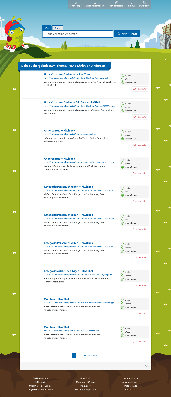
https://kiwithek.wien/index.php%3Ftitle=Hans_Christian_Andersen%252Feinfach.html (80, 106)
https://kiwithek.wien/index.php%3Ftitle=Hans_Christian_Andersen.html (76, 78)
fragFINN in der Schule (40, 386)
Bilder (58, 28)
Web (47, 28)
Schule (132, 5)
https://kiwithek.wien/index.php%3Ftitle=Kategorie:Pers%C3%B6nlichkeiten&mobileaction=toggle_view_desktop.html (80, 246)
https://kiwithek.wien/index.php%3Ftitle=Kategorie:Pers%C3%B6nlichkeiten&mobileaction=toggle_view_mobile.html (80, 190)
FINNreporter (40, 382)
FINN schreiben (40, 378)
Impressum (130, 389)
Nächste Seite (90, 355)
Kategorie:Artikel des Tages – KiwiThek (69, 271)
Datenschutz (130, 386)
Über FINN (85, 378)
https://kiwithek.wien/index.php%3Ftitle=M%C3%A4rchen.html (72, 330)
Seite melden (140, 88)
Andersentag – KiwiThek (59, 131)
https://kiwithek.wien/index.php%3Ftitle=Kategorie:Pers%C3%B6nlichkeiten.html (80, 218)
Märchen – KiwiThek (57, 299)
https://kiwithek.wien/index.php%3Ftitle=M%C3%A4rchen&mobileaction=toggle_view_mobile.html (80, 302)
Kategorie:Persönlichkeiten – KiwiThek (68, 187)
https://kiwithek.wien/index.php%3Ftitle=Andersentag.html (70, 134)
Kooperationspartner (85, 389)
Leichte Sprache (130, 378)
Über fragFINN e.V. (85, 382)
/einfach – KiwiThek (72, 103)
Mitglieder (85, 386)
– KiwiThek (67, 75)
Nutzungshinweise (131, 382)
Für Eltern (144, 5)
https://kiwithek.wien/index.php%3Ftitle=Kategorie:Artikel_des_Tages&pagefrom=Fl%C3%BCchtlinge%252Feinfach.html (80, 274)
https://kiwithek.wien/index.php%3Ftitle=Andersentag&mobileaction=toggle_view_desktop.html (80, 162)
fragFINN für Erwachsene (40, 389)
